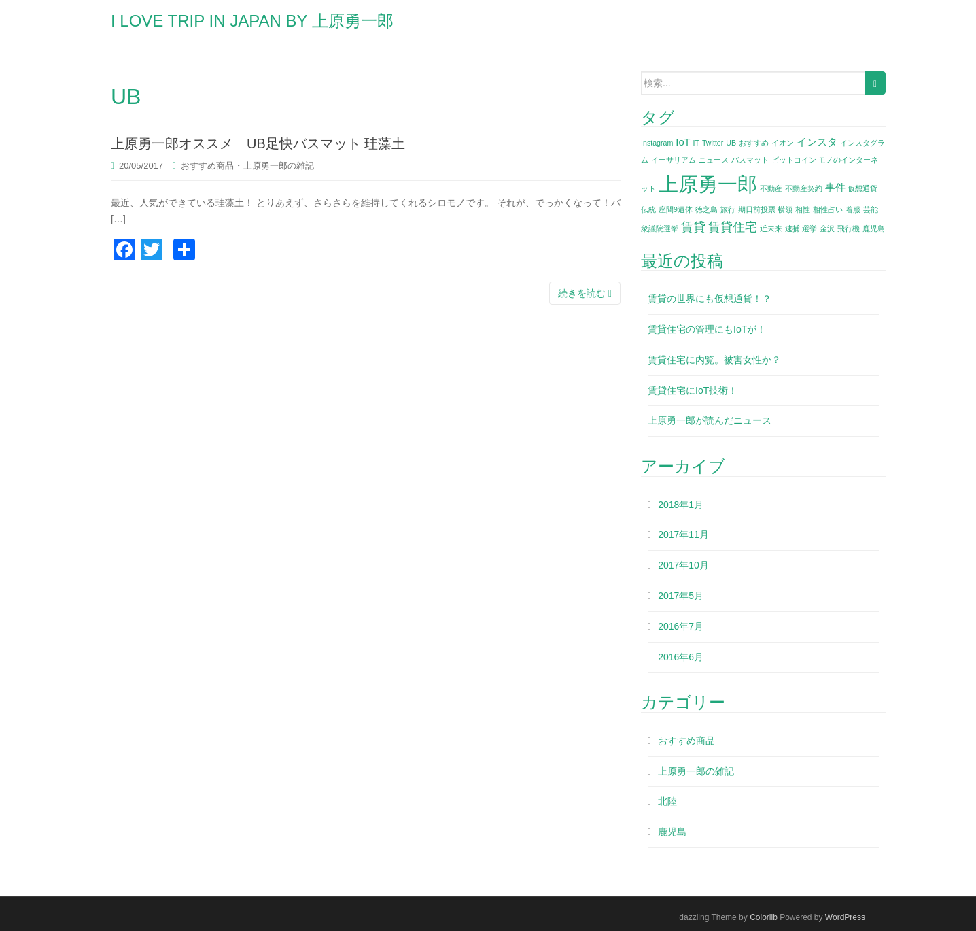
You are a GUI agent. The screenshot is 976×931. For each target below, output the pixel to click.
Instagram (657, 143)
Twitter (712, 143)
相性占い (828, 209)
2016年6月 (680, 656)
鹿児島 (873, 228)
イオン (782, 143)
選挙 (809, 228)
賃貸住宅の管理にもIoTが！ (707, 329)
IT (696, 143)
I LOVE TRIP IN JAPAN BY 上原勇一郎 (252, 21)
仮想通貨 (862, 188)
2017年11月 (683, 534)
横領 (785, 209)
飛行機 (848, 228)
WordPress (845, 917)
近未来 (771, 228)
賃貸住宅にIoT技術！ (692, 390)
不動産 (771, 188)
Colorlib (764, 917)
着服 (853, 209)
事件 (835, 187)
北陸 (667, 801)
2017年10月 (683, 565)
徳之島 (706, 209)
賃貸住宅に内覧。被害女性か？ (714, 359)
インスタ (817, 142)
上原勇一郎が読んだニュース (709, 420)
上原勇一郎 (708, 184)
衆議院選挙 (659, 228)
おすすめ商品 (207, 165)
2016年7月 (680, 626)
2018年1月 (680, 504)
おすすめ (754, 143)
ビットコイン (793, 160)
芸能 (870, 209)
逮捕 (792, 228)
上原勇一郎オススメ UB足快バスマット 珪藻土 (265, 143)
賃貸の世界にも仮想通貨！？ (709, 298)
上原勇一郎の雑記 (278, 165)
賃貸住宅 (732, 227)
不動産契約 (803, 188)
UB (731, 143)
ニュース (714, 160)
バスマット (750, 160)
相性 (802, 209)
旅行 (727, 209)
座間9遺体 (676, 209)
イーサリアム (673, 160)
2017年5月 (680, 595)
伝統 (648, 209)
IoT (683, 142)
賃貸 (693, 227)
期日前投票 (756, 209)
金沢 (827, 228)
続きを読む (585, 293)
